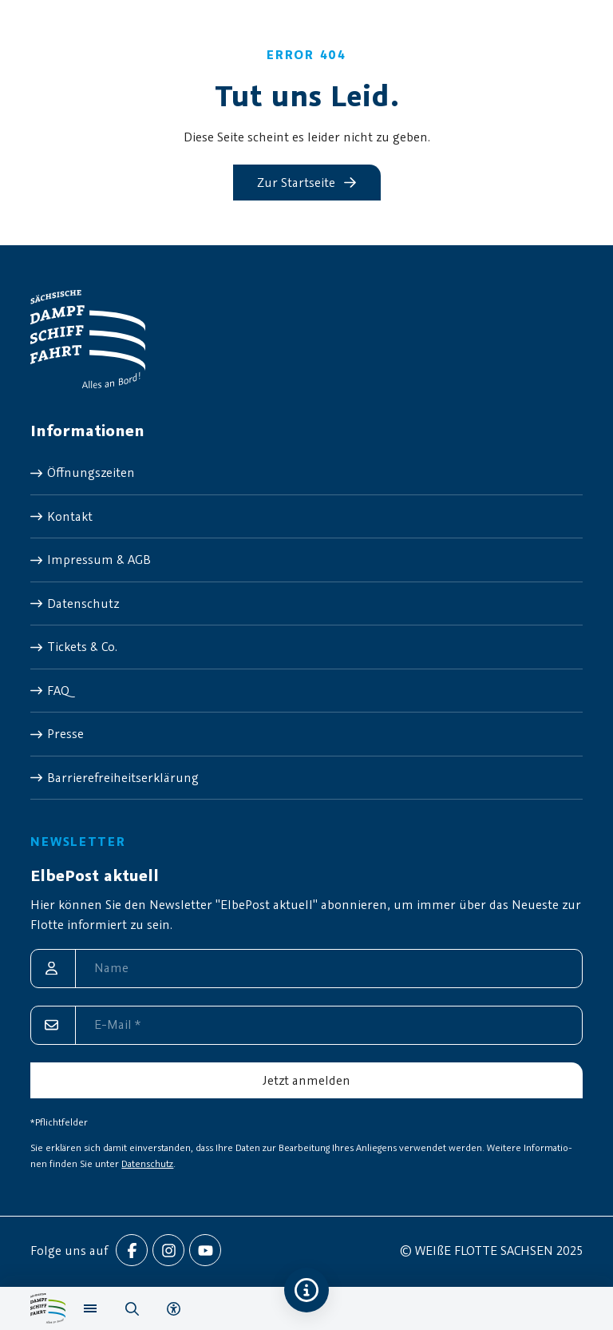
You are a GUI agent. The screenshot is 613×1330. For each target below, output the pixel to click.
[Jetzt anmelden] (306, 1080)
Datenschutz (147, 1163)
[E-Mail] (306, 1025)
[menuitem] (306, 472)
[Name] (306, 968)
